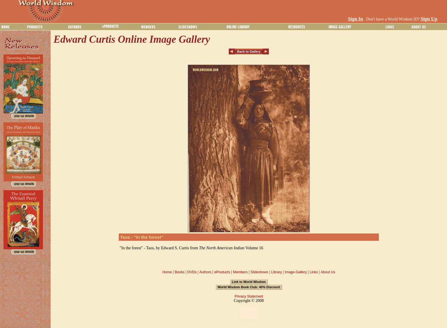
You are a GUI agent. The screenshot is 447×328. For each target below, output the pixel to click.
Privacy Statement (249, 296)
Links (314, 272)
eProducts (222, 272)
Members (240, 272)
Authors (205, 272)
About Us (328, 272)
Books (179, 272)
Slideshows (259, 272)
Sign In (355, 19)
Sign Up (429, 19)
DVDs (191, 272)
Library (276, 272)
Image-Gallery (296, 272)
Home (167, 272)
